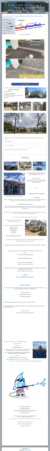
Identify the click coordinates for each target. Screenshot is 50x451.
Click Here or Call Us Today (25, 433)
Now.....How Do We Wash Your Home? (31, 266)
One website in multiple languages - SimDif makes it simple (24, 447)
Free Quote (27, 434)
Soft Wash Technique (32, 274)
